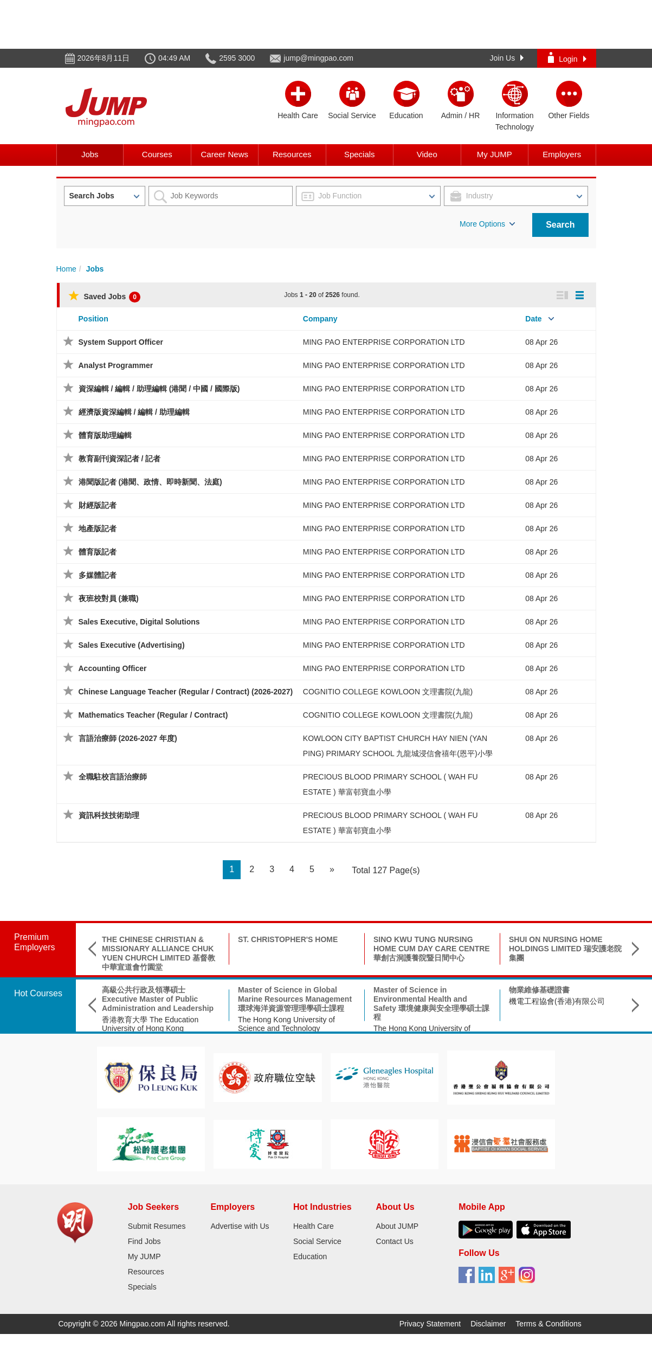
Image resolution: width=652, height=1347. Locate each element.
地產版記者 (98, 528)
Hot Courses (38, 993)
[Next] (332, 869)
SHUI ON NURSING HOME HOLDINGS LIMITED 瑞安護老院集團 (565, 948)
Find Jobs (144, 1241)
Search (560, 224)
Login (567, 57)
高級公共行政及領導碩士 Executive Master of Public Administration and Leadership (158, 999)
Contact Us (395, 1241)
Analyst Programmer (116, 365)
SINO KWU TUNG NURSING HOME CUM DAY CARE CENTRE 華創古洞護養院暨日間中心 (431, 948)
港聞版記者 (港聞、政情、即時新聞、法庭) (150, 482)
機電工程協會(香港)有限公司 (557, 1001)
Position (93, 318)
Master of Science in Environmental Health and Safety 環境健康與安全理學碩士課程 (431, 1003)
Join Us (507, 58)
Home (66, 269)
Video (427, 154)
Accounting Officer (113, 668)
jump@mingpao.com (318, 58)
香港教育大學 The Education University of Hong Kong (150, 1024)
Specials (359, 154)
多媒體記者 (98, 575)
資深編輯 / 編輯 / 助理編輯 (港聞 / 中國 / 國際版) (159, 388)
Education (310, 1256)
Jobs (90, 154)
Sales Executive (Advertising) (132, 645)
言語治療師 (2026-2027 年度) (128, 738)
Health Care (313, 1226)
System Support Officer (121, 342)
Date (533, 318)
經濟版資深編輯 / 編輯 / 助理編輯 (134, 412)
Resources (292, 154)
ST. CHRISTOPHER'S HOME (288, 939)
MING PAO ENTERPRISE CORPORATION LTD (384, 342)
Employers (562, 154)
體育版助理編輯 (105, 435)
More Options (487, 224)
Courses (157, 154)
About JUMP (397, 1226)
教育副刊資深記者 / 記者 (120, 458)
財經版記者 (98, 505)
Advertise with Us (239, 1226)
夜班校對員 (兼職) (109, 598)
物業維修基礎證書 (539, 989)
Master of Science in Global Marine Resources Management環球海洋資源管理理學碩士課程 (295, 999)
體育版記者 (98, 551)
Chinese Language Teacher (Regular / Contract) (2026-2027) (186, 691)
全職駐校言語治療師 (113, 776)
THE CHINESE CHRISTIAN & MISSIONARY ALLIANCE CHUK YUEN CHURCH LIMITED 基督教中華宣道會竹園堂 (158, 953)
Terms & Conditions (548, 1323)
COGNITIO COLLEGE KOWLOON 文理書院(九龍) (388, 691)
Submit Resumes (157, 1226)
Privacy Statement (430, 1323)
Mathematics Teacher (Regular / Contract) (153, 715)
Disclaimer (488, 1323)
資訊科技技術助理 (109, 815)
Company (320, 318)
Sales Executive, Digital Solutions (139, 621)
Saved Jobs (104, 296)
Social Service (317, 1241)
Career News (224, 154)
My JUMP (494, 154)
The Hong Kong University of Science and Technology (286, 1024)
